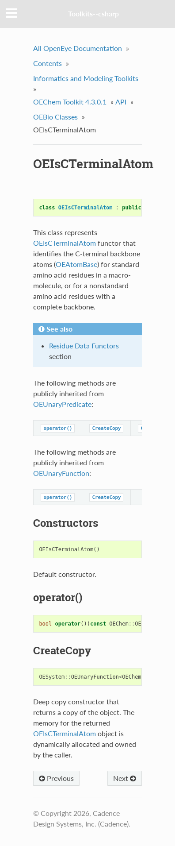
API (120, 101)
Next (124, 778)
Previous (56, 778)
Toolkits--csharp (93, 13)
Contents (47, 63)
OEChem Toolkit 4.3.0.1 (70, 101)
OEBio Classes (55, 116)
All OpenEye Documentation (77, 48)
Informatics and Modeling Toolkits (85, 78)
